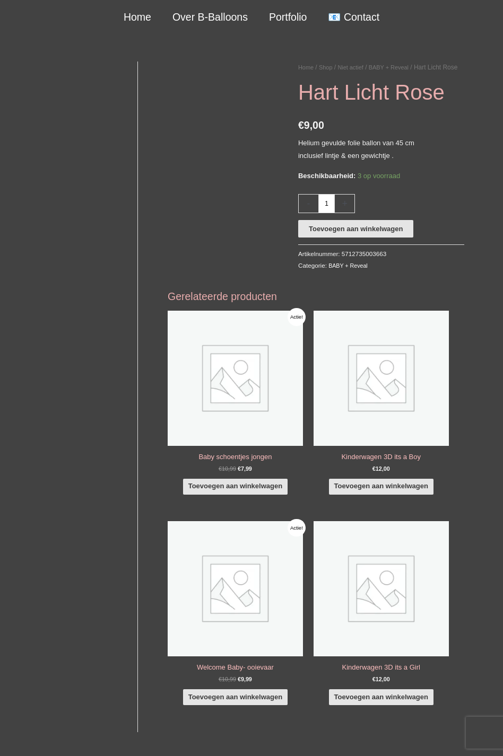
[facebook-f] (440, 574)
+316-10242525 (48, 609)
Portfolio (287, 17)
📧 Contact (353, 17)
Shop (327, 67)
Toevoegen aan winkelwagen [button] (218, 457)
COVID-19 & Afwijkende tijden (60, 679)
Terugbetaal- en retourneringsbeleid (434, 739)
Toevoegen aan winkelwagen (356, 241)
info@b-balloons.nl (53, 622)
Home (138, 17)
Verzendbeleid (463, 726)
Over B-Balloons (210, 17)
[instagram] (440, 589)
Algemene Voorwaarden (398, 726)
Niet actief (355, 67)
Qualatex (27, 692)
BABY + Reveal (396, 67)
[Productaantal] (327, 215)
